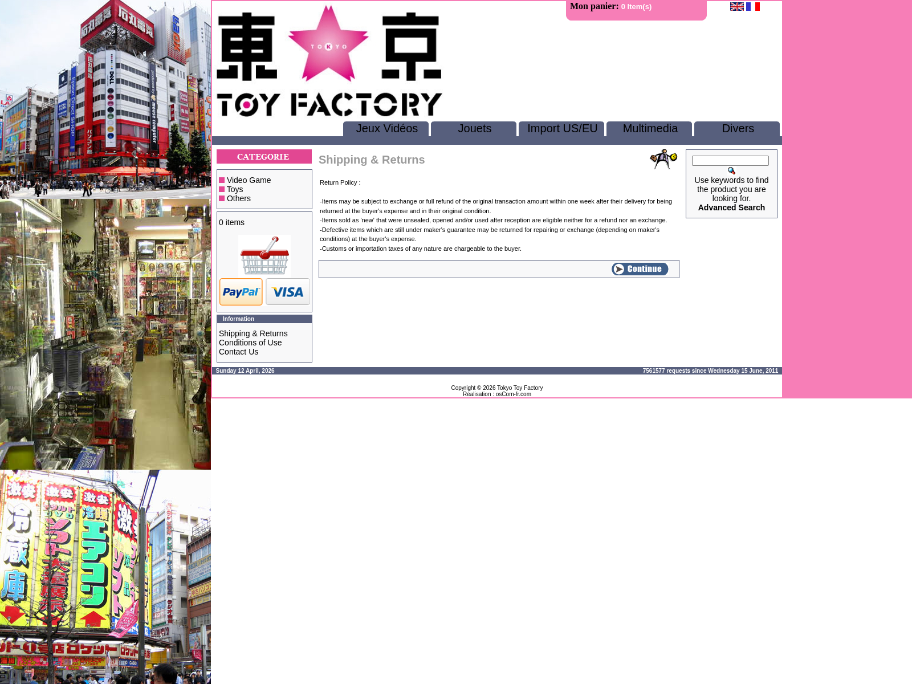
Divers (738, 128)
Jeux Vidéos (387, 128)
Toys (235, 189)
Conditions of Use (250, 342)
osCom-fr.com (513, 394)
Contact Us (238, 351)
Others (239, 198)
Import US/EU (562, 128)
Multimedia (650, 128)
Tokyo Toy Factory (520, 388)
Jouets (475, 128)
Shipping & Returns (253, 333)
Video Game (249, 180)
